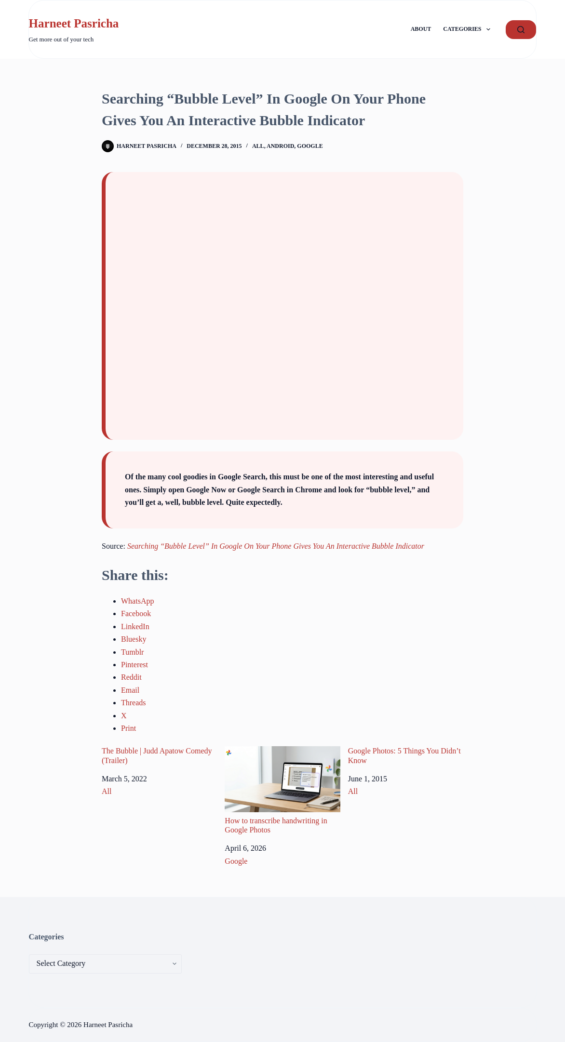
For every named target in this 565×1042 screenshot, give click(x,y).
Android (280, 146)
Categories (468, 29)
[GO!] (521, 29)
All (258, 146)
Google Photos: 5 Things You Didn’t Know (404, 755)
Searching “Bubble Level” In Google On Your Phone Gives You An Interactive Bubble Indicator (275, 546)
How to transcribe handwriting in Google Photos (282, 790)
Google (310, 146)
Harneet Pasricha (74, 23)
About (421, 29)
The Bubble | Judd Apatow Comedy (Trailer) (157, 755)
